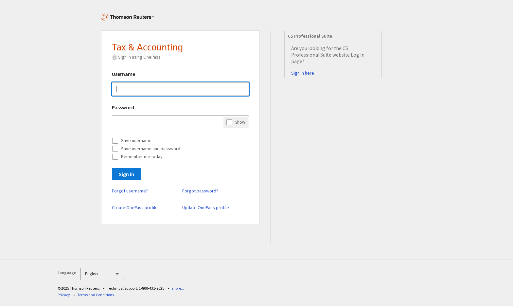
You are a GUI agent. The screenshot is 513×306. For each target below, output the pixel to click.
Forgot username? (130, 191)
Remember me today (142, 156)
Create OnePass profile (135, 207)
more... (178, 288)
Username (123, 74)
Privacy (64, 294)
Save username (136, 140)
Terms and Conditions (95, 294)
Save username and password (150, 149)
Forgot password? (200, 191)
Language (67, 273)
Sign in (126, 174)
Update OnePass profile (205, 207)
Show (240, 122)
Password (123, 107)
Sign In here (302, 73)
